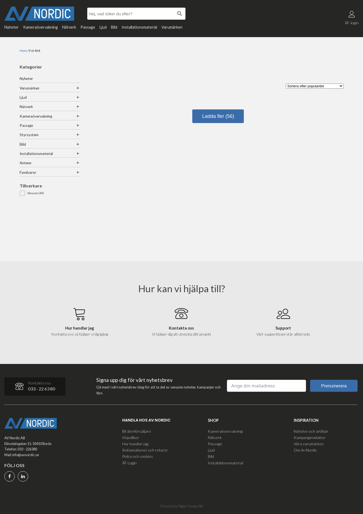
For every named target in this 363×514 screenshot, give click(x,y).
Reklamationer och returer (145, 449)
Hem (23, 51)
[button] (50, 193)
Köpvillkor (130, 437)
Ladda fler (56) (218, 116)
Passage (87, 27)
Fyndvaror (28, 172)
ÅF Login (129, 462)
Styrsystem (29, 135)
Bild (114, 27)
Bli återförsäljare (136, 431)
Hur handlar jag (135, 443)
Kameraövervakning (40, 27)
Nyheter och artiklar (311, 431)
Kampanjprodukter (310, 437)
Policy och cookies (137, 456)
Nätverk (69, 27)
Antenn (25, 163)
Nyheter (11, 27)
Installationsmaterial (139, 27)
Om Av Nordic (305, 449)
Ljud (103, 27)
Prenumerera (334, 385)
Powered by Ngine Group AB (182, 506)
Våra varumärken (309, 443)
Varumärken (171, 27)
